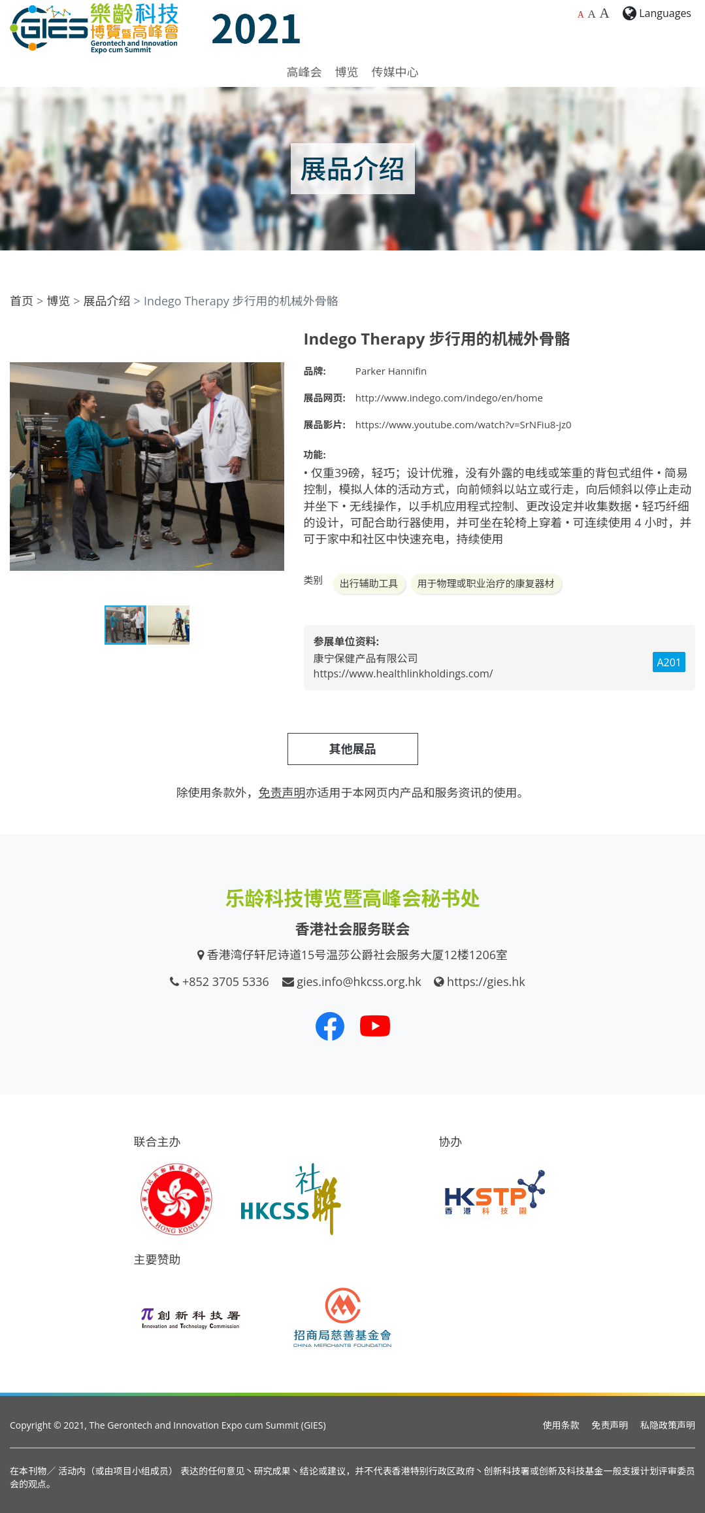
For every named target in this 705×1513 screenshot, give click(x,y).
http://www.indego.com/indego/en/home (449, 397)
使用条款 (561, 1425)
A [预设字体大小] (581, 15)
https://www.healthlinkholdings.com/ (403, 673)
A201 (669, 662)
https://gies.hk (486, 981)
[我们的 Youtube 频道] (375, 1026)
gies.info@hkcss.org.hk (359, 981)
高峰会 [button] (304, 72)
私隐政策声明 (667, 1425)
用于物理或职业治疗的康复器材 (486, 583)
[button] (272, 341)
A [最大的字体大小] (604, 13)
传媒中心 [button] (395, 72)
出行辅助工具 (369, 583)
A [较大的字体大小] (591, 13)
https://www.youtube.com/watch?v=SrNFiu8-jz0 (463, 424)
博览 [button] (347, 72)
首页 (21, 301)
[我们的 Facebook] (330, 1026)
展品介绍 (107, 301)
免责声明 (609, 1425)
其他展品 (352, 748)
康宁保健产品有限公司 (366, 658)
